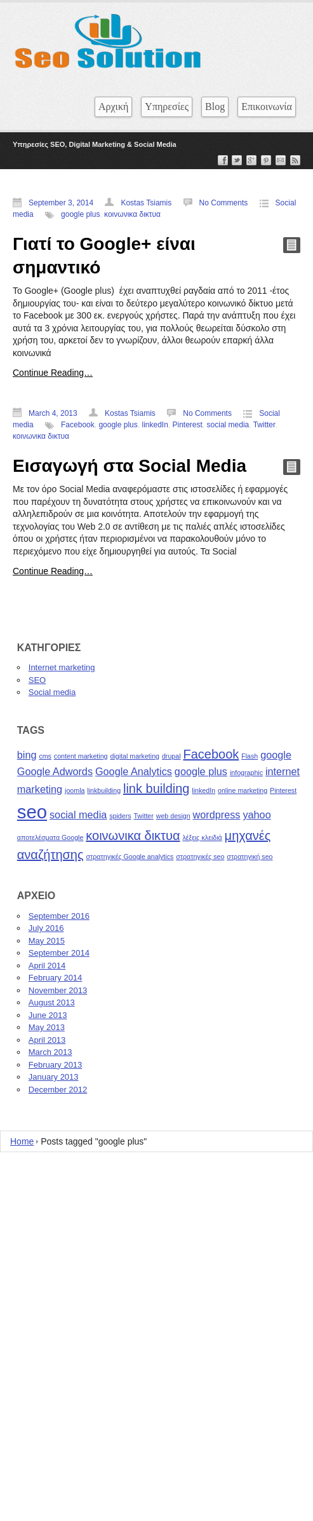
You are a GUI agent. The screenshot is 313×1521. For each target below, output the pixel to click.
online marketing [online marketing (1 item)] (242, 790)
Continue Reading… (53, 373)
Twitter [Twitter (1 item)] (143, 816)
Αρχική (113, 106)
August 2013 (52, 1002)
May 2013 (47, 1027)
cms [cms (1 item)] (45, 756)
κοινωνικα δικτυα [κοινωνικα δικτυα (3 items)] (133, 836)
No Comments (223, 202)
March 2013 (50, 1052)
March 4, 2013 (53, 413)
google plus (80, 214)
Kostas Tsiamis (146, 202)
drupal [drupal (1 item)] (171, 756)
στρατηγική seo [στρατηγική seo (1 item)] (249, 856)
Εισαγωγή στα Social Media (129, 466)
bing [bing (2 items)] (27, 755)
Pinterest (188, 424)
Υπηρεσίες (167, 106)
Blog (215, 106)
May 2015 (47, 941)
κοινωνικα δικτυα (132, 214)
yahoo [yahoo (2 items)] (256, 814)
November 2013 (58, 990)
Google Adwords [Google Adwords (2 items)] (55, 771)
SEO (37, 680)
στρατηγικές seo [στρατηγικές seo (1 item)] (200, 856)
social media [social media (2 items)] (78, 814)
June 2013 (48, 1015)
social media (228, 424)
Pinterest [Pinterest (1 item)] (283, 790)
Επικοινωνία (266, 106)
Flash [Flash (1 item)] (249, 756)
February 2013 (56, 1065)
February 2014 (56, 977)
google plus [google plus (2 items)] (201, 771)
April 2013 (47, 1040)
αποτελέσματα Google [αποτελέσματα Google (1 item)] (50, 837)
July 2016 (46, 928)
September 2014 (59, 953)
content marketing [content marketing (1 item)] (81, 756)
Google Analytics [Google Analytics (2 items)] (133, 771)
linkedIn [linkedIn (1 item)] (203, 790)
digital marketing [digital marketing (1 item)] (134, 756)
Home (22, 1141)
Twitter (264, 424)
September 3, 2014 (61, 202)
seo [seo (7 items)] (32, 811)
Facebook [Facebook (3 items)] (211, 754)
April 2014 (47, 965)
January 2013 (54, 1077)
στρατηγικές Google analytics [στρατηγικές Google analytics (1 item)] (130, 856)
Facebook (78, 424)
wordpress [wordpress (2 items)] (217, 814)
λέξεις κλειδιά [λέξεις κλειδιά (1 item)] (202, 837)
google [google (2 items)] (275, 755)
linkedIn (155, 424)
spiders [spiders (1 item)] (120, 816)
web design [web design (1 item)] (173, 816)
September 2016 (59, 916)
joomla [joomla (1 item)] (74, 790)
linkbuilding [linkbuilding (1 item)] (104, 790)
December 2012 (58, 1089)
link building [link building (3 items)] (156, 788)
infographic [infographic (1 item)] (246, 772)
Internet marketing (62, 667)
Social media (52, 692)
